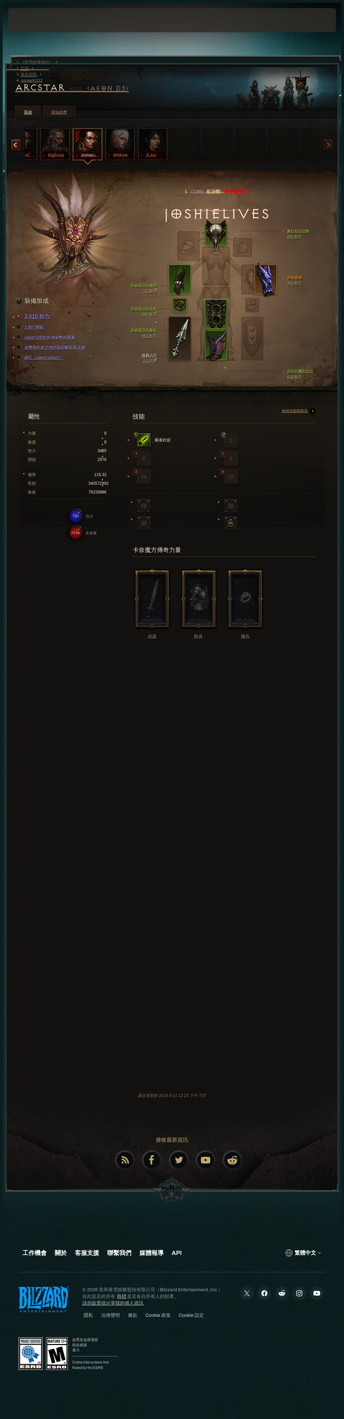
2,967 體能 (31, 327)
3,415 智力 (34, 317)
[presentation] (28, 20)
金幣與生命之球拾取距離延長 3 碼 (51, 348)
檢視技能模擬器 (299, 411)
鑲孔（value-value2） (40, 358)
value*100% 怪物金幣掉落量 (46, 337)
